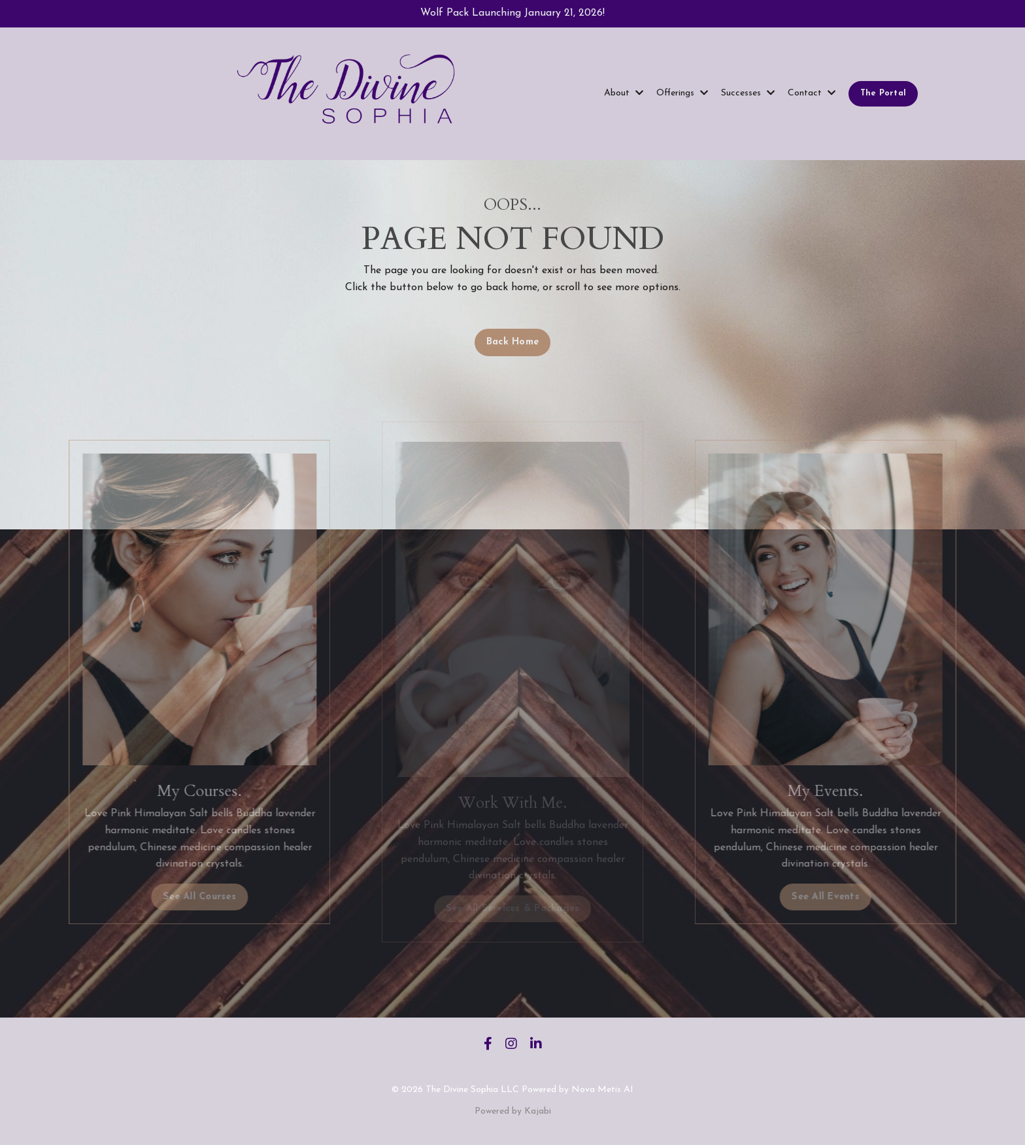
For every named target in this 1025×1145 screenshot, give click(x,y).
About (623, 93)
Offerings (682, 93)
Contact (811, 93)
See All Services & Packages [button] (513, 909)
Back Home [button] (512, 342)
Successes (748, 93)
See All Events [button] (845, 897)
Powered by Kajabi (513, 1111)
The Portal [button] (883, 93)
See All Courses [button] (180, 897)
